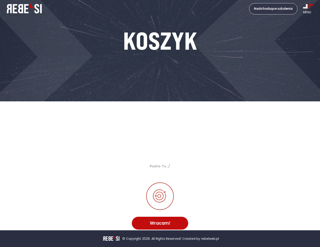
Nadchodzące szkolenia (273, 9)
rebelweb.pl (210, 239)
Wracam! (160, 223)
